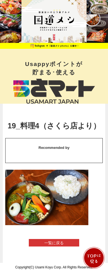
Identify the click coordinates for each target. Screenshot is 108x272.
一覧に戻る (54, 243)
